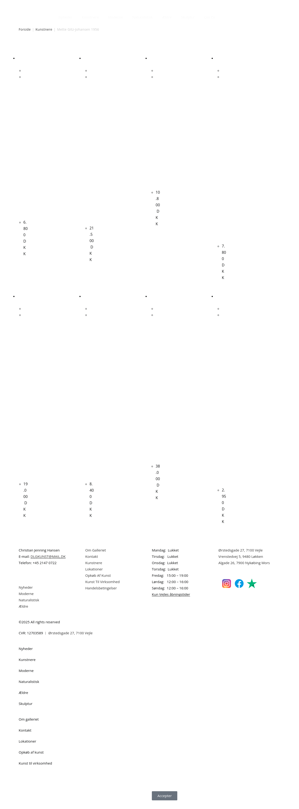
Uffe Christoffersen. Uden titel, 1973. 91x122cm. (91, 148)
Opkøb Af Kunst (98, 581)
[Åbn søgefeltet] (223, 16)
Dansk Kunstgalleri (40, 4)
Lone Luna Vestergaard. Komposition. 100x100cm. (224, 160)
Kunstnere (90, 17)
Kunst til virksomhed (35, 769)
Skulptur (188, 17)
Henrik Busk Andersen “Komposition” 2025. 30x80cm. (224, 404)
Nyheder (65, 17)
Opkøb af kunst (31, 758)
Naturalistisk (142, 17)
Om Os (209, 17)
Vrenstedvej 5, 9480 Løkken (240, 562)
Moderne (115, 17)
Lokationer (94, 575)
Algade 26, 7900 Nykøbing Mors (244, 568)
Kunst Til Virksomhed (102, 587)
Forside (25, 29)
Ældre (167, 17)
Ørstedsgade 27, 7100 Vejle (240, 556)
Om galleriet (29, 725)
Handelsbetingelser (101, 594)
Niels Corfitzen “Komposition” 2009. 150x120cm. (158, 392)
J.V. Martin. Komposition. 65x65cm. (158, 130)
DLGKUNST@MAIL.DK (48, 562)
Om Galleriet (95, 556)
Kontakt (91, 562)
